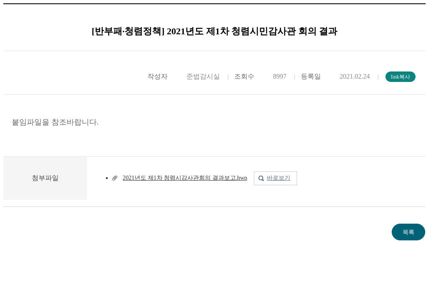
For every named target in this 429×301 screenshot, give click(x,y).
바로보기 (278, 178)
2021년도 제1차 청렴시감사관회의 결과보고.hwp (185, 178)
